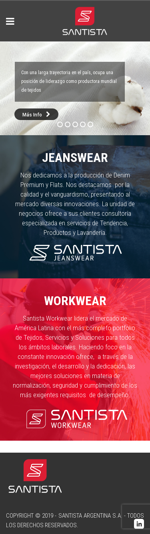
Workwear (75, 300)
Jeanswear (75, 157)
